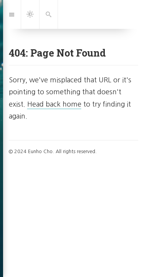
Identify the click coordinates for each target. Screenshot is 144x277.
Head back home (54, 104)
